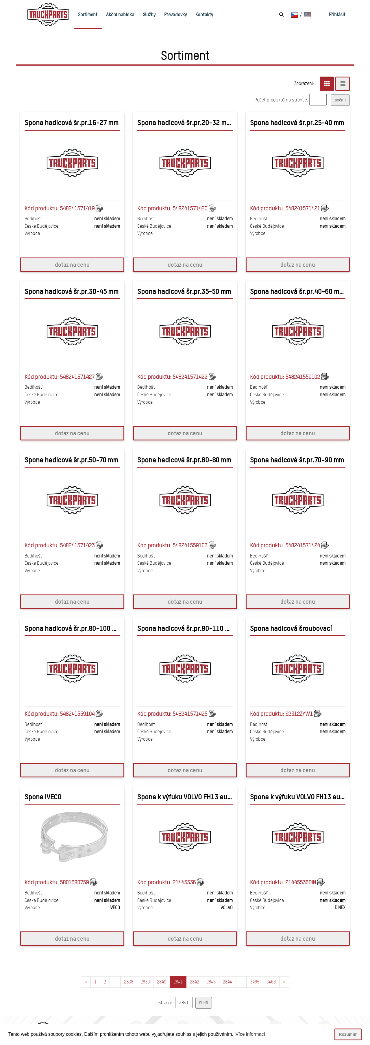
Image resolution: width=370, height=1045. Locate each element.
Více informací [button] (250, 1034)
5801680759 (74, 882)
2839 (145, 982)
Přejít (203, 1002)
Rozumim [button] (348, 1034)
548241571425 (190, 713)
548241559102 (302, 376)
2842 (194, 982)
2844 (227, 982)
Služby (149, 14)
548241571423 (77, 545)
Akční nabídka (120, 14)
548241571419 (77, 208)
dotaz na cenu (72, 264)
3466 (271, 982)
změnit (340, 99)
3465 (254, 982)
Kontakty (204, 14)
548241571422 (190, 376)
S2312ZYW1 (299, 713)
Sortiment (87, 14)
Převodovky (175, 14)
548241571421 (302, 208)
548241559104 (77, 713)
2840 (161, 982)
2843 (211, 982)
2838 (128, 982)
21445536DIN (300, 882)
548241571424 (302, 545)
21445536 (184, 882)
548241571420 (190, 208)
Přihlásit (337, 14)
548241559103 (190, 545)
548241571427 (77, 376)
